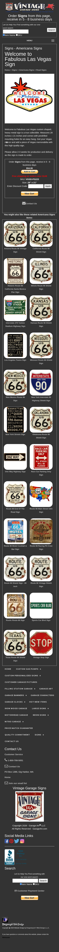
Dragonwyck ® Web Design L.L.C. (37, 928)
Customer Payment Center (29, 891)
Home (8, 777)
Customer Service (14, 754)
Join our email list (16, 783)
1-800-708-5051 (14, 760)
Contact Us (29, 203)
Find (18, 25)
